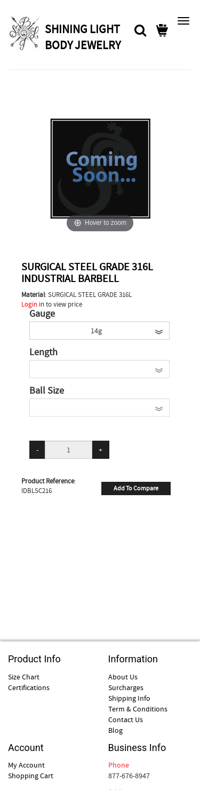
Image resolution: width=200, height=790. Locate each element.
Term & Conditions (137, 709)
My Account (26, 765)
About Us (123, 677)
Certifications (29, 687)
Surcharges (125, 687)
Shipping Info (129, 698)
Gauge (42, 314)
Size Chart (23, 677)
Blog (115, 730)
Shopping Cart (30, 775)
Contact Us (125, 719)
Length (43, 352)
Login (29, 304)
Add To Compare (136, 488)
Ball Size (46, 391)
